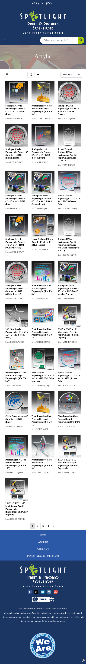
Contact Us (43, 548)
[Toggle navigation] (5, 40)
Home (43, 535)
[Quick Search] (59, 40)
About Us (43, 541)
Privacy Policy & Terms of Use (43, 555)
